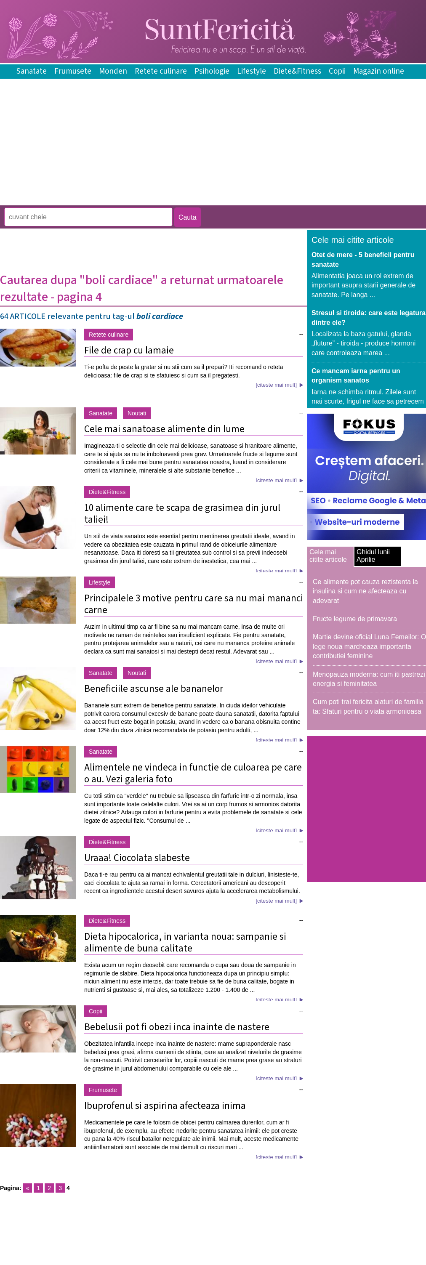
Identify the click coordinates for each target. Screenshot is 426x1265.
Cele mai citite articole (328, 555)
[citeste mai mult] (276, 385)
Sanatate (31, 71)
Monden (113, 71)
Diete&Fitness (297, 71)
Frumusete (72, 71)
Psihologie (211, 71)
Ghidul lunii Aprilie (373, 555)
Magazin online (378, 71)
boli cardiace (159, 316)
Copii (337, 71)
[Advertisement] (153, 199)
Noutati (137, 413)
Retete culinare (161, 71)
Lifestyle (251, 71)
